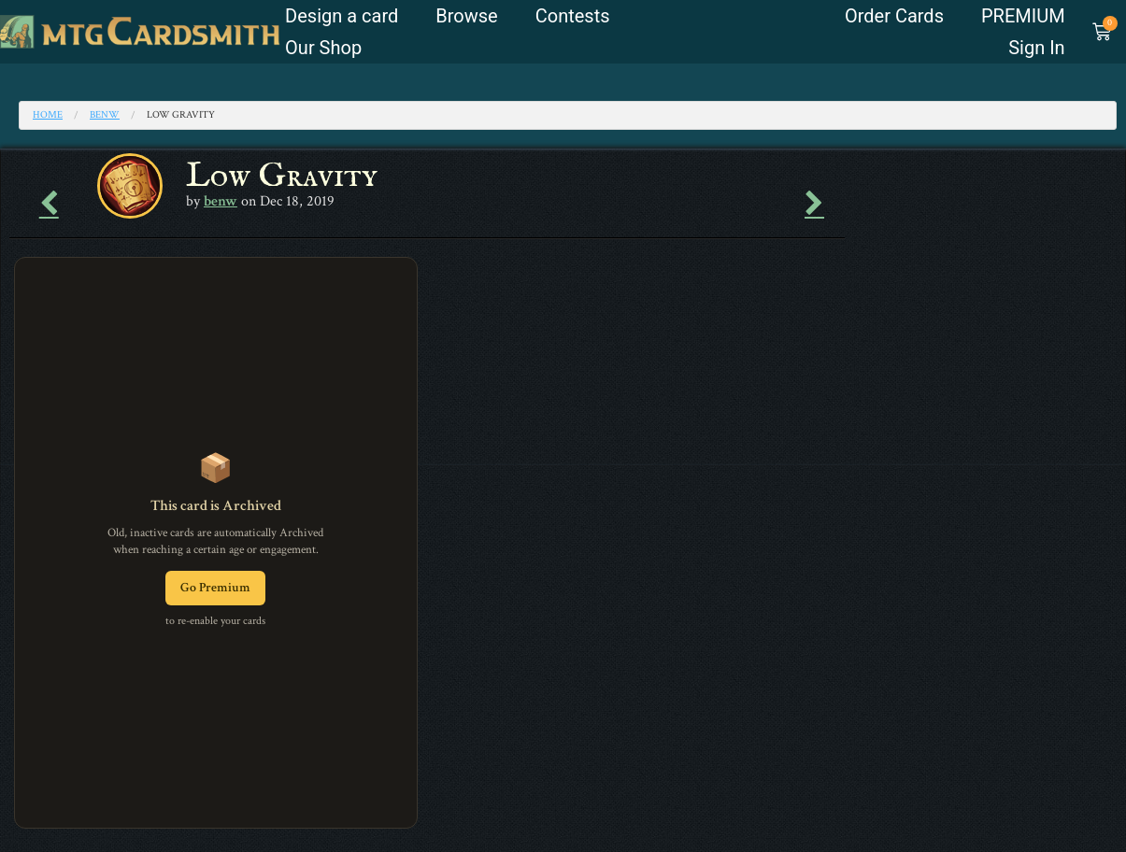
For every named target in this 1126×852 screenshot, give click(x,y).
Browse (466, 16)
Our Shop (323, 47)
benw (105, 114)
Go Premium (215, 587)
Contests (572, 16)
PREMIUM (1023, 16)
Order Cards (894, 16)
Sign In (1036, 47)
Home (48, 114)
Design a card (341, 16)
